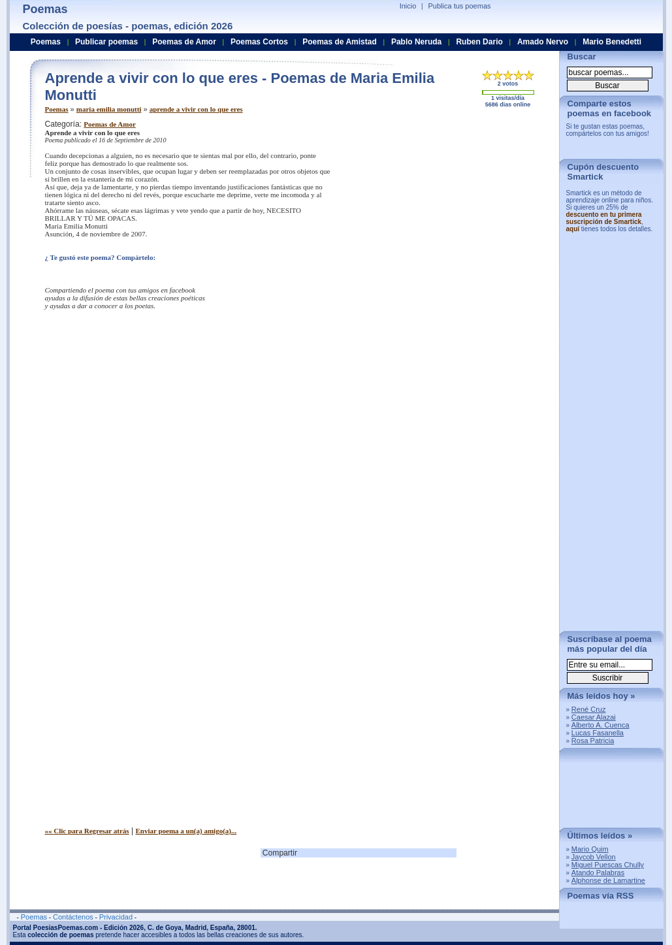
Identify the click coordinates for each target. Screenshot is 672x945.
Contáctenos (73, 917)
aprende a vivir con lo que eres (196, 109)
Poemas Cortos (259, 41)
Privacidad (116, 917)
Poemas (57, 109)
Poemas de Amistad (339, 41)
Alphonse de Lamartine (608, 880)
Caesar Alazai (593, 717)
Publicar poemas (106, 41)
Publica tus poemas (459, 6)
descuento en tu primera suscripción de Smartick (604, 218)
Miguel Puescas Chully (607, 865)
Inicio (408, 6)
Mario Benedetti (612, 41)
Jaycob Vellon (593, 857)
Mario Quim (590, 849)
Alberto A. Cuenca (600, 725)
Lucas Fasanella (597, 733)
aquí (573, 228)
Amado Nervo (542, 41)
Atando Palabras (597, 872)
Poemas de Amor (109, 124)
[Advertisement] (440, 211)
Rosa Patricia (592, 741)
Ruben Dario (479, 41)
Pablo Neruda (416, 41)
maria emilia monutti (109, 109)
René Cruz (588, 709)
